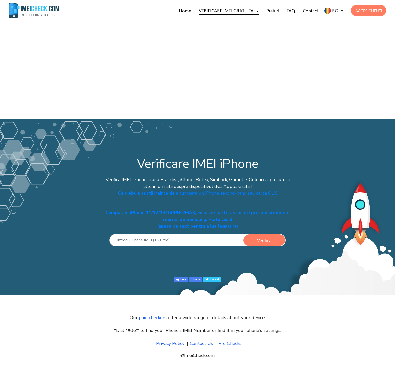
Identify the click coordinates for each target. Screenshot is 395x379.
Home (185, 11)
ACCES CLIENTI (368, 10)
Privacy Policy (170, 343)
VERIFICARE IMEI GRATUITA (226, 11)
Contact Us (201, 343)
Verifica (264, 240)
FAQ (291, 11)
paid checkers (153, 318)
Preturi (272, 11)
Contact (310, 11)
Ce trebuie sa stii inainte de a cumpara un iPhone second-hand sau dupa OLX (197, 193)
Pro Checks (229, 343)
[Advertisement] (151, 62)
